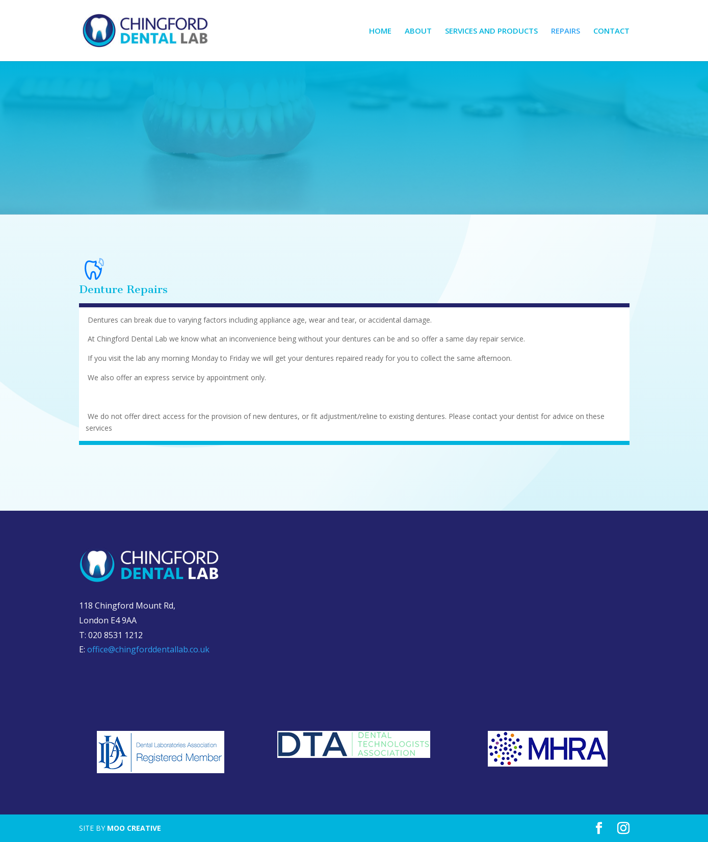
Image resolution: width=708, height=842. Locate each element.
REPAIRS (565, 31)
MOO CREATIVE (134, 828)
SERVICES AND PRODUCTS (491, 31)
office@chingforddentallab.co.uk (148, 649)
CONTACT (611, 31)
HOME (380, 31)
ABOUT (418, 31)
